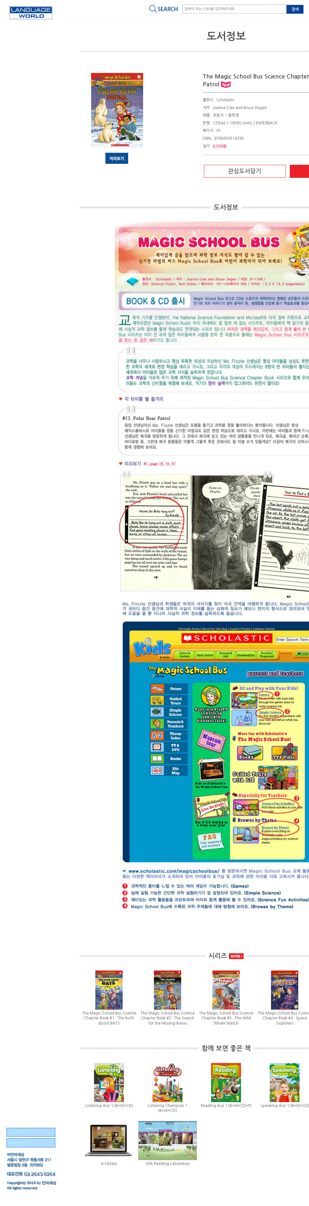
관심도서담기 (244, 171)
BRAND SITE (18, 1132)
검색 (295, 9)
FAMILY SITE (19, 1142)
